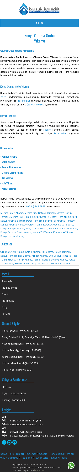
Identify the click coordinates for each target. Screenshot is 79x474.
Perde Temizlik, (63, 252)
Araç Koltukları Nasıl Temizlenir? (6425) (23, 344)
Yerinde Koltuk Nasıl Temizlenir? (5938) (23, 357)
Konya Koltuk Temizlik (12, 454)
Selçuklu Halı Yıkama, (54, 221)
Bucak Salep (42, 458)
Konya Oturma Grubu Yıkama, (16, 232)
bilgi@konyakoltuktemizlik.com (27, 424)
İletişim (6, 314)
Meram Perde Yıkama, (12, 213)
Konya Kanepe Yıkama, (12, 228)
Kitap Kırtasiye (59, 458)
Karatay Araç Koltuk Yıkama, (58, 224)
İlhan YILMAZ (39, 470)
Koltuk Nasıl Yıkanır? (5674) (17, 370)
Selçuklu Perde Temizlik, (29, 221)
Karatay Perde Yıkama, (30, 224)
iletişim (48, 130)
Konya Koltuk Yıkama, (12, 236)
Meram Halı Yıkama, (21, 217)
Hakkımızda (8, 301)
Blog (4, 307)
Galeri (5, 294)
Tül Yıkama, (48, 252)
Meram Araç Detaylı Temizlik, (40, 213)
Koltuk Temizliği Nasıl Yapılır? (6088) (21, 350)
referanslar (24, 101)
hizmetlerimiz (61, 133)
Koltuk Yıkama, (33, 252)
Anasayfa (7, 281)
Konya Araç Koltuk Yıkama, (63, 228)
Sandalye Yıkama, (58, 259)
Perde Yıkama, (41, 259)
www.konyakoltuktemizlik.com (26, 432)
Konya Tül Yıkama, (43, 232)
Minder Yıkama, (40, 256)
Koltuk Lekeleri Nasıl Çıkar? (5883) (20, 363)
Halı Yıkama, (24, 256)
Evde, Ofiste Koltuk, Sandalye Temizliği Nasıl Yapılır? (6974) (34, 337)
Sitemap (31, 454)
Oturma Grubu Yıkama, (12, 252)
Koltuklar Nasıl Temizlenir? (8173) (20, 331)
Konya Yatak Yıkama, (37, 228)
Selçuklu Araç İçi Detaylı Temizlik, (50, 217)
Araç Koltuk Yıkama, (20, 263)
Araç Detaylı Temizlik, (43, 263)
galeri (4, 97)
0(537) (9, 458)
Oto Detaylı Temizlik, (59, 256)
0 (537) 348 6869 (34, 104)
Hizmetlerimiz (9, 288)
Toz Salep (26, 458)
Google (43, 454)
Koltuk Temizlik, (8, 256)
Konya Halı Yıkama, (63, 232)
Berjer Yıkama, (62, 263)
